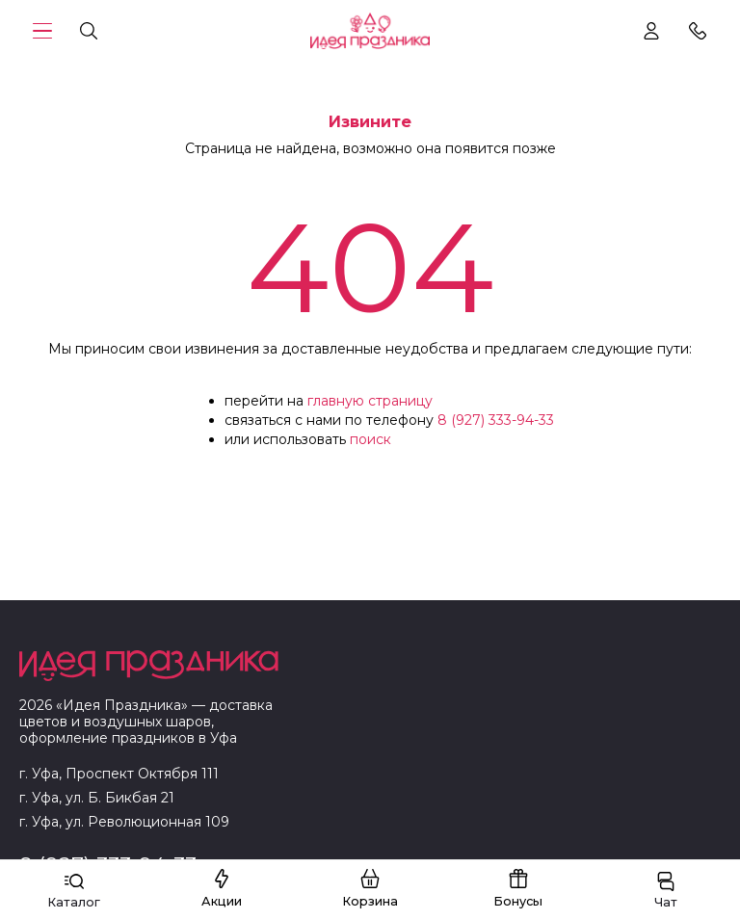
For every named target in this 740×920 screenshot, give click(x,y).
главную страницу (370, 400)
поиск (370, 439)
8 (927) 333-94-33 (495, 420)
